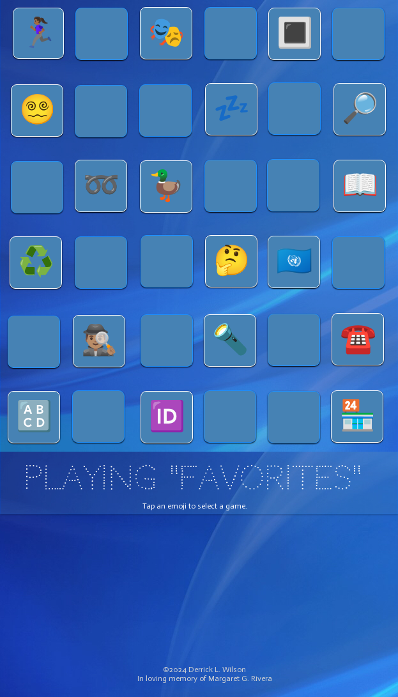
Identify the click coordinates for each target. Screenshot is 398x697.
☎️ (358, 338)
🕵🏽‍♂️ (99, 340)
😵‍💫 (37, 109)
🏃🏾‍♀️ (38, 32)
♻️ (36, 261)
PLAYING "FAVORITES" (193, 477)
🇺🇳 (294, 261)
